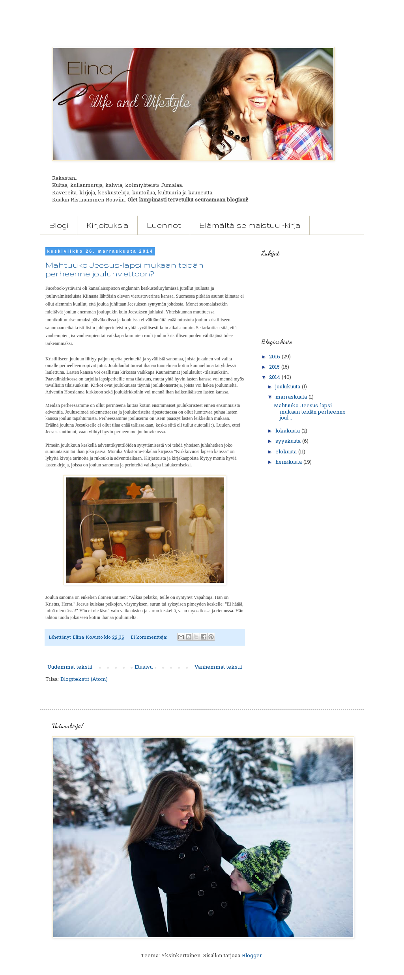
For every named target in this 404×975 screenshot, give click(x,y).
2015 (275, 367)
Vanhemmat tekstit (218, 667)
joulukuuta (288, 387)
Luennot (164, 225)
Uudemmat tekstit (69, 667)
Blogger (252, 956)
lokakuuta (288, 431)
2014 (275, 377)
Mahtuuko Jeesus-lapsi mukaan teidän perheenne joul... (310, 412)
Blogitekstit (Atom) (84, 679)
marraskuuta (292, 397)
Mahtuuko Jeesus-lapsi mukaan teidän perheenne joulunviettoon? (124, 269)
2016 (275, 357)
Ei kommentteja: (149, 637)
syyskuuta (288, 441)
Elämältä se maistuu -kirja (250, 225)
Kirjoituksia (107, 225)
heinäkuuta (289, 462)
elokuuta (286, 452)
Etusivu (144, 667)
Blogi (58, 225)
